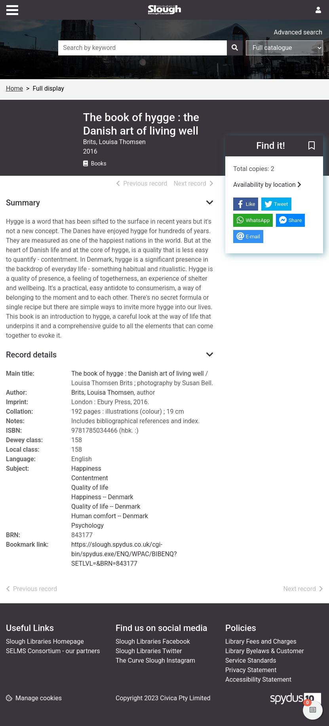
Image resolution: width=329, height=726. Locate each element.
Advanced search (298, 32)
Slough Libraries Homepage (45, 641)
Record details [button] (31, 354)
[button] (311, 146)
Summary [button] (23, 202)
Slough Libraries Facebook (153, 641)
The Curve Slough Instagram (155, 660)
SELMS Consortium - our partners (53, 651)
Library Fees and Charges (261, 641)
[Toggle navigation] (12, 9)
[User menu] (318, 10)
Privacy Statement (250, 670)
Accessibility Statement (258, 679)
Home (14, 88)
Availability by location (267, 184)
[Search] (235, 47)
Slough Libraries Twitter (149, 651)
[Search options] (284, 47)
